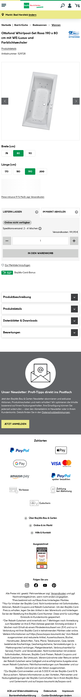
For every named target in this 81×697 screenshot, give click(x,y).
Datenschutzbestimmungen (56, 412)
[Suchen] (62, 5)
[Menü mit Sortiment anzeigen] (3, 5)
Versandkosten (58, 594)
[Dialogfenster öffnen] (40, 228)
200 (41, 171)
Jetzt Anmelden (15, 424)
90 (30, 153)
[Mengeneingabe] (40, 241)
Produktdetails (8, 49)
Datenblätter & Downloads (40, 320)
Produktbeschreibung (40, 297)
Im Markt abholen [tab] (61, 213)
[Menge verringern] (7, 241)
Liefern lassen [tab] (21, 213)
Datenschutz (50, 690)
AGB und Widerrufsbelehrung (22, 690)
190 (30, 171)
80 (18, 153)
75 (6, 153)
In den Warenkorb (40, 253)
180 (18, 171)
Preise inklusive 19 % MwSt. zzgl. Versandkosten (22, 197)
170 (6, 171)
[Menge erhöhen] (74, 241)
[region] (40, 101)
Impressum (68, 690)
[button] (21, 15)
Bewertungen (40, 332)
